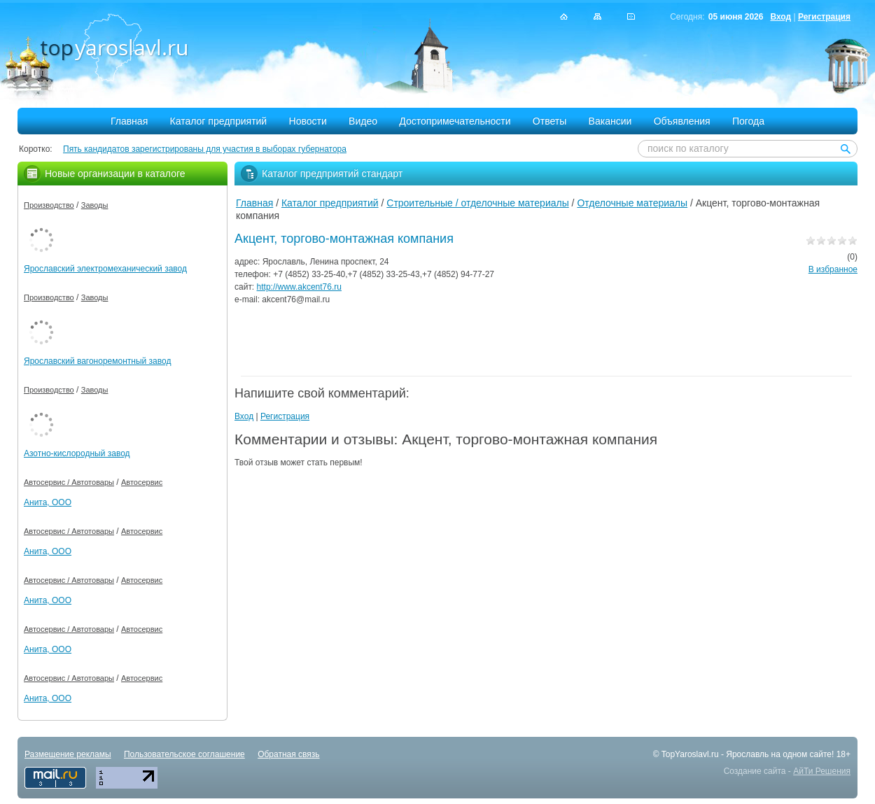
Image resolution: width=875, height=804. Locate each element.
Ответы (549, 121)
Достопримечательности (454, 121)
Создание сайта (755, 771)
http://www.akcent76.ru (299, 287)
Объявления (682, 121)
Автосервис (141, 482)
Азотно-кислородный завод (77, 453)
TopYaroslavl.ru (690, 754)
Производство (49, 205)
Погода (748, 121)
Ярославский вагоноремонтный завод (97, 361)
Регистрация (824, 17)
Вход (780, 17)
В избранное (833, 269)
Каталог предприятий (218, 121)
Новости (308, 121)
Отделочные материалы (632, 203)
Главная (129, 121)
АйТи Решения (821, 771)
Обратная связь (288, 754)
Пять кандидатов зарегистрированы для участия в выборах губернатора (204, 149)
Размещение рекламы (67, 754)
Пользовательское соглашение (184, 754)
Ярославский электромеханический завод (105, 269)
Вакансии (610, 121)
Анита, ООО (47, 502)
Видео (363, 121)
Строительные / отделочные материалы (477, 203)
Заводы (94, 205)
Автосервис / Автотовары (69, 482)
